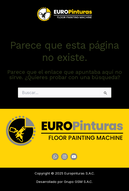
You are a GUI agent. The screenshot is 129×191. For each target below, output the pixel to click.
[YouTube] (73, 156)
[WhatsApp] (55, 156)
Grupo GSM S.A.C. (78, 182)
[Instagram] (64, 156)
